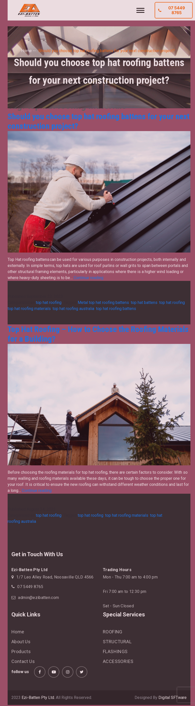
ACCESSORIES (118, 661)
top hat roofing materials (29, 308)
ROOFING (112, 631)
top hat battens (144, 302)
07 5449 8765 (171, 10)
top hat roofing (49, 302)
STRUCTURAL (117, 641)
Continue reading (88, 277)
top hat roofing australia (73, 308)
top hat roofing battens (116, 308)
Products (21, 651)
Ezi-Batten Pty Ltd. (38, 697)
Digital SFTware (172, 697)
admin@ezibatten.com (38, 597)
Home (26, 50)
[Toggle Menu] (140, 10)
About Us (20, 641)
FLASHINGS (115, 651)
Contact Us (23, 661)
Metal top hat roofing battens (103, 302)
